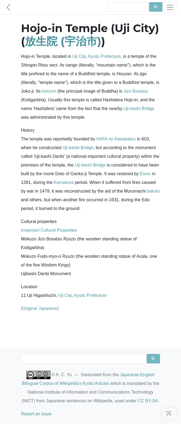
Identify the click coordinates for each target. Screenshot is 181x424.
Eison (145, 173)
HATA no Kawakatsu (116, 139)
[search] (128, 7)
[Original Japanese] (40, 308)
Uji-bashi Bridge (138, 108)
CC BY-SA (148, 400)
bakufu (153, 191)
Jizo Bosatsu (135, 91)
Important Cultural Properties (49, 230)
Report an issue (36, 414)
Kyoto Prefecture (104, 56)
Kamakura (64, 182)
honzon (49, 91)
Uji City (79, 56)
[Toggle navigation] (170, 7)
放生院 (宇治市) (63, 41)
